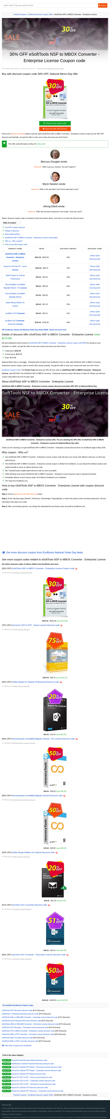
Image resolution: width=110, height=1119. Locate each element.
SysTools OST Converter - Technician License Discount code (39, 955)
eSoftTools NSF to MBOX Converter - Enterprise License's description (31, 238)
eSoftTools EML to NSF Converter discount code (20, 1041)
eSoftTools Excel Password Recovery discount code (21, 1021)
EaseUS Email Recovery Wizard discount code (29, 1060)
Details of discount (12, 231)
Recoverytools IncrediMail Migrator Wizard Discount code (37, 795)
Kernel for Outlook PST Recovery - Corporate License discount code (37, 1091)
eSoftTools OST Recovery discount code (17, 1010)
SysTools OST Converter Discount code (29, 905)
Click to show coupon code (54, 123)
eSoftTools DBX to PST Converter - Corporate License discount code (28, 1034)
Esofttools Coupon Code (11, 370)
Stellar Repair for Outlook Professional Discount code (35, 682)
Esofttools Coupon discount (22, 573)
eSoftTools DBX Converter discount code (17, 1038)
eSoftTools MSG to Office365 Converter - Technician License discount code (30, 1024)
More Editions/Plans (12, 234)
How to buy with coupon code (16, 244)
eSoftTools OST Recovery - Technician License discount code (25, 1027)
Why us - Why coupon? (14, 241)
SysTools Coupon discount (21, 909)
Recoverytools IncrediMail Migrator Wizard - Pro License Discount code (43, 739)
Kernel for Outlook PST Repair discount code (29, 1074)
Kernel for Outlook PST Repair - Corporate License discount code (36, 1070)
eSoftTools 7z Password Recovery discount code (20, 1014)
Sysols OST (15, 313)
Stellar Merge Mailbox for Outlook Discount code (33, 852)
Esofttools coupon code (55, 68)
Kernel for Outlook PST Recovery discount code (30, 1087)
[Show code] (94, 256)
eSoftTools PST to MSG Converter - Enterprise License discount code (28, 1031)
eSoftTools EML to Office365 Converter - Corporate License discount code (30, 1017)
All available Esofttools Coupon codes (18, 1005)
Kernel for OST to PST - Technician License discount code (33, 1084)
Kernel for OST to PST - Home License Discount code (35, 625)
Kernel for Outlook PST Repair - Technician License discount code (36, 1067)
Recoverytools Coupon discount (23, 743)
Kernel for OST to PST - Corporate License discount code (33, 1081)
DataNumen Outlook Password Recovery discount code (33, 1064)
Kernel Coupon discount (21, 629)
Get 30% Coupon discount (15, 227)
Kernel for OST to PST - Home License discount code (32, 1077)
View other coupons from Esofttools (16, 1045)
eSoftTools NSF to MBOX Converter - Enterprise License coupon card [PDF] (58, 343)
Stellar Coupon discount (21, 686)
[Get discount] (95, 259)
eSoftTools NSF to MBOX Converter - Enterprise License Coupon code (43, 568)
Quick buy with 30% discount (54, 129)
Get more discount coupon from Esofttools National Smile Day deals (42, 552)
